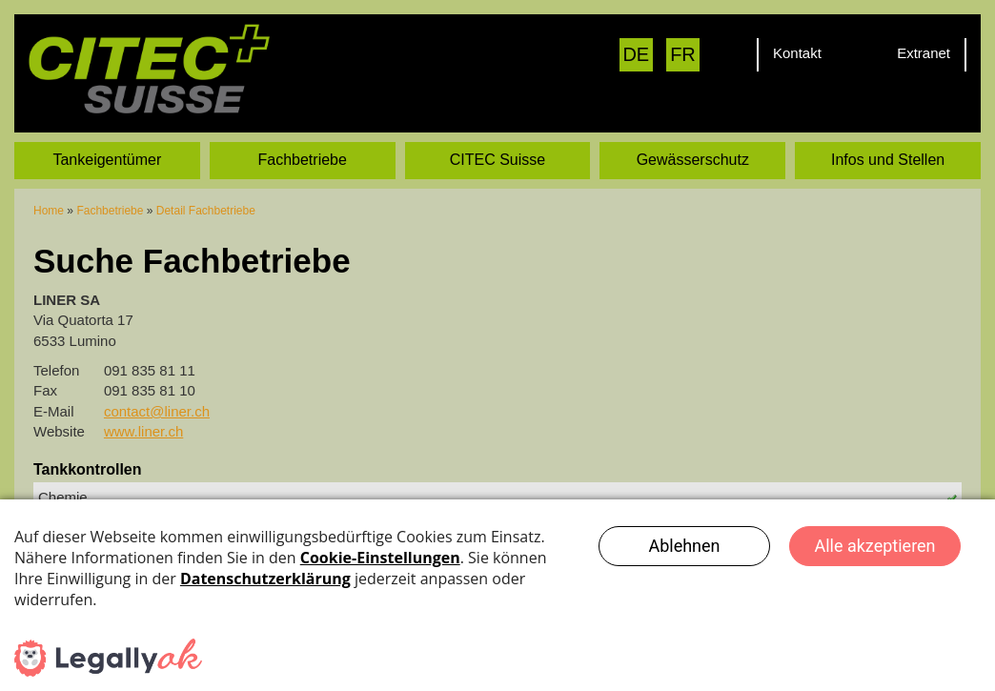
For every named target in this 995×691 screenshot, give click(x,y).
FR (683, 54)
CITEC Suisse (497, 159)
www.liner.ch (143, 430)
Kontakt (797, 53)
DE (635, 54)
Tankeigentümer (106, 159)
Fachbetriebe (302, 159)
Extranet (923, 53)
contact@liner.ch (157, 410)
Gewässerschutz (693, 159)
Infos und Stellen (887, 159)
